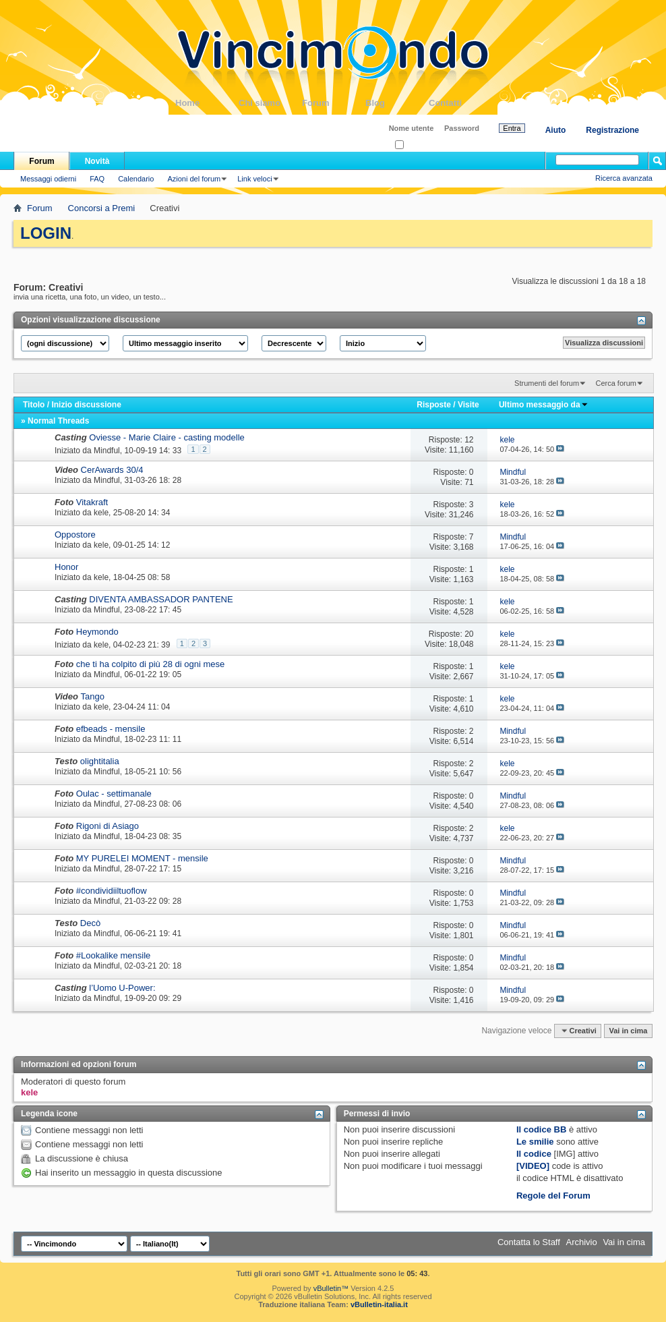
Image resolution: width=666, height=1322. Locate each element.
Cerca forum (615, 383)
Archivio (581, 1242)
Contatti (460, 103)
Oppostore (75, 534)
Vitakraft (92, 502)
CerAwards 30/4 (112, 470)
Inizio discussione (86, 404)
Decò (90, 923)
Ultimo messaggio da (543, 404)
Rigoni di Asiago (107, 826)
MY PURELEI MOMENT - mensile (142, 858)
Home (207, 103)
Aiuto (555, 130)
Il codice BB (541, 1129)
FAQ (97, 179)
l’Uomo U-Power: (122, 988)
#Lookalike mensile (113, 955)
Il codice (533, 1154)
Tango (92, 696)
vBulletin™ (331, 1288)
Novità (97, 161)
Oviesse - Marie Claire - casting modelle (166, 437)
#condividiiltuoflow (111, 891)
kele (101, 512)
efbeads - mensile (111, 729)
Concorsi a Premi (101, 208)
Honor (66, 567)
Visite (468, 404)
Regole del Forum (553, 1195)
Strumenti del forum (546, 383)
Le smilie (535, 1142)
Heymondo (97, 632)
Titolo (33, 404)
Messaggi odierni (48, 179)
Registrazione (612, 130)
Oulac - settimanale (114, 793)
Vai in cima (628, 1031)
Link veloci (254, 179)
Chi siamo (270, 103)
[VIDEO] (532, 1166)
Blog (397, 103)
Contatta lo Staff (528, 1242)
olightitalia (99, 761)
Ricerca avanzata (624, 178)
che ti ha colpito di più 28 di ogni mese (150, 664)
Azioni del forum (193, 179)
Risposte (434, 404)
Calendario (136, 179)
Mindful (107, 450)
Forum (333, 103)
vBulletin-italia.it (379, 1304)
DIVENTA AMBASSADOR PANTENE (161, 599)
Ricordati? (415, 145)
